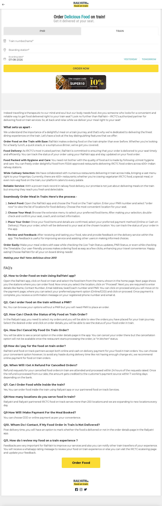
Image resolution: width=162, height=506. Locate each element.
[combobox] (81, 40)
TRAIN (120, 31)
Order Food (81, 463)
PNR (42, 31)
